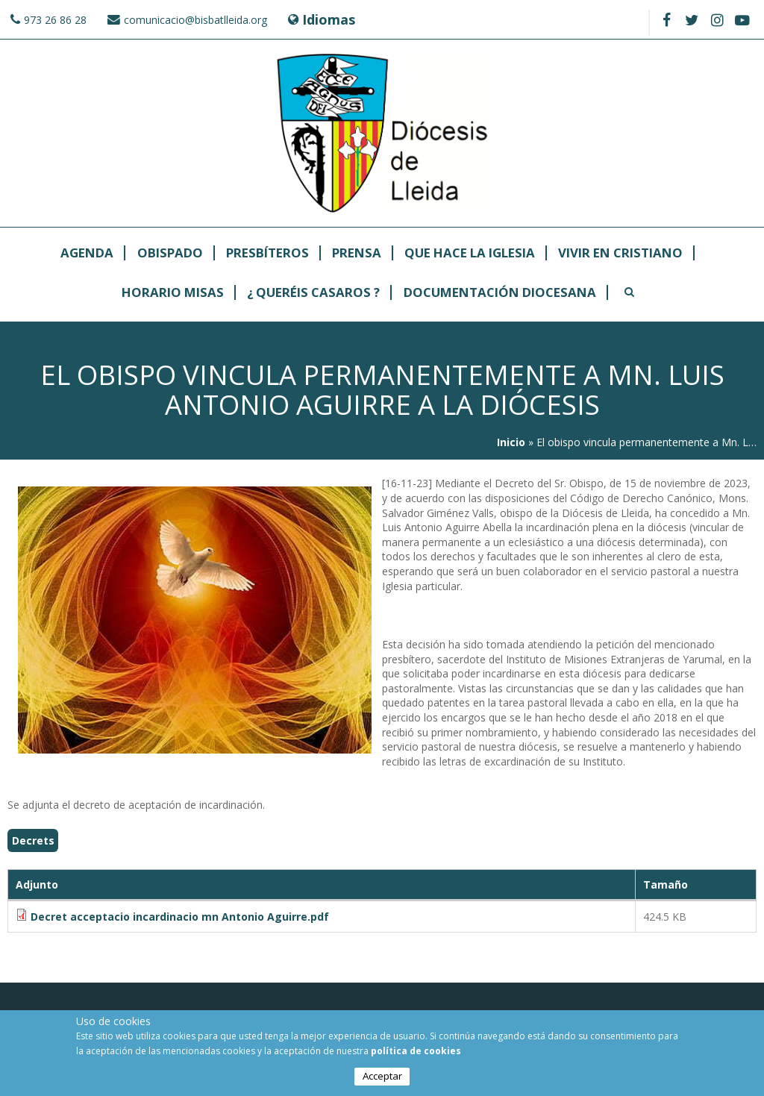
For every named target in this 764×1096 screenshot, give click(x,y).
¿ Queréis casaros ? (313, 293)
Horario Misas (173, 293)
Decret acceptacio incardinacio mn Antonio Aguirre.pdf (180, 916)
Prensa (356, 253)
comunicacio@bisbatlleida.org (195, 20)
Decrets (33, 840)
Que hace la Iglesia (469, 253)
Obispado (170, 253)
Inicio (511, 442)
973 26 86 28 (55, 20)
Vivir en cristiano (620, 253)
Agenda (86, 253)
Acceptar (382, 1076)
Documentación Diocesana (500, 293)
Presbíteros (267, 253)
